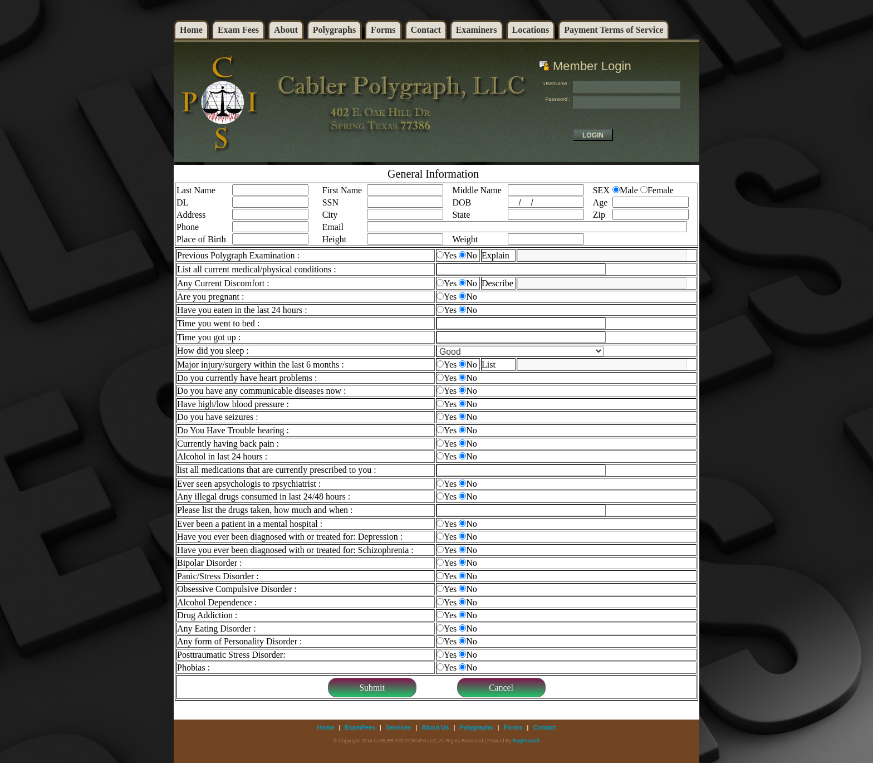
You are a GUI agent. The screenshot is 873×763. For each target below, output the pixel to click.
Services (398, 727)
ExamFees (360, 727)
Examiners (476, 30)
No (471, 255)
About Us (435, 727)
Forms (383, 30)
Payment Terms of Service (613, 30)
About (286, 30)
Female (661, 190)
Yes (450, 255)
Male (629, 190)
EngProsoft (526, 741)
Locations (531, 30)
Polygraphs (334, 30)
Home (191, 30)
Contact (426, 30)
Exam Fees (238, 30)
